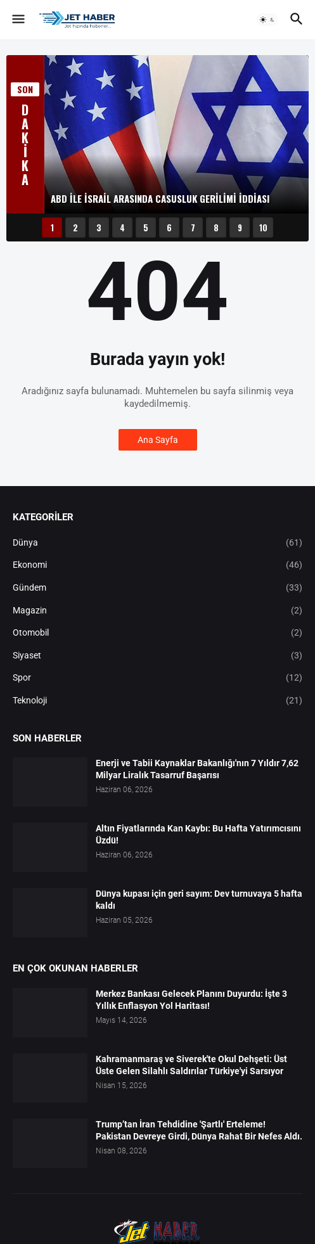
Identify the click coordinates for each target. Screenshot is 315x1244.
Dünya (157, 543)
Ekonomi (157, 565)
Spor (157, 678)
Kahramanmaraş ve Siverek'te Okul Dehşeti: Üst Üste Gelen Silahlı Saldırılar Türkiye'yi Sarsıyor (191, 1065)
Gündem (157, 588)
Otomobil (157, 633)
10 (263, 227)
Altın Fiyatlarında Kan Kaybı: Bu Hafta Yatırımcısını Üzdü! (198, 834)
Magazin (157, 611)
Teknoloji (157, 701)
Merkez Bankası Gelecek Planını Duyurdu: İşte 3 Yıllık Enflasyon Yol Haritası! (191, 1000)
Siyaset (157, 656)
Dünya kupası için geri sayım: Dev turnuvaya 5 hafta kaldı (199, 899)
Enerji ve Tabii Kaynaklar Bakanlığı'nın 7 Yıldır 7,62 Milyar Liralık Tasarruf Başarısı (197, 769)
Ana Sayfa (158, 440)
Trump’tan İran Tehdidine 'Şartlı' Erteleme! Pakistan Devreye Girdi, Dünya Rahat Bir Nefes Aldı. (199, 1130)
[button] (17, 19)
